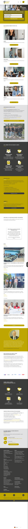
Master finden (14, 102)
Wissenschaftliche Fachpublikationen (6, 453)
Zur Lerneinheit (14, 192)
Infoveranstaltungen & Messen (8, 456)
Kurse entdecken (14, 44)
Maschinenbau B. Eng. (7, 466)
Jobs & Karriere (6, 450)
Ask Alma (5, 447)
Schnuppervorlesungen (7, 457)
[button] (17, 527)
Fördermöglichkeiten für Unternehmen (18, 468)
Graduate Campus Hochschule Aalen (8, 445)
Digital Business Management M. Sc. (19, 443)
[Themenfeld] (14, 15)
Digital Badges (6, 448)
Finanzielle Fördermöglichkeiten (8, 437)
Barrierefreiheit (6, 451)
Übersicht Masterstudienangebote (19, 435)
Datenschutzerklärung (7, 441)
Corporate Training (17, 467)
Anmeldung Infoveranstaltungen (19, 464)
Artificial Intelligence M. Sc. (18, 441)
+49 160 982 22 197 (19, 482)
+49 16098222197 (12, 426)
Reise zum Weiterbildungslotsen (8, 435)
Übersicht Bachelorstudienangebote (7, 464)
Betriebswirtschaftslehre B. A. (8, 465)
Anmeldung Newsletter (7, 459)
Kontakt (5, 439)
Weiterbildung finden (14, 18)
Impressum (5, 440)
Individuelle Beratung (7, 436)
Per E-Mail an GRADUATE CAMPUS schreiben (15, 422)
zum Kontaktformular (13, 428)
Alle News (14, 309)
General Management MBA (18, 446)
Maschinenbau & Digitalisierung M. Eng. (19, 439)
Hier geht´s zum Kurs (14, 177)
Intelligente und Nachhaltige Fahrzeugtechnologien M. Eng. (19, 437)
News (4, 438)
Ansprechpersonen (6, 446)
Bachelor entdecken (14, 83)
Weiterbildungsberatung (7, 458)
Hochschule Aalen (18, 325)
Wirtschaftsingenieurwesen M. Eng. (19, 440)
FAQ (4, 449)
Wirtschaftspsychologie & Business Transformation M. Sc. (19, 445)
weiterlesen (5, 254)
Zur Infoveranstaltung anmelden (14, 120)
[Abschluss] (14, 17)
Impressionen (5, 460)
